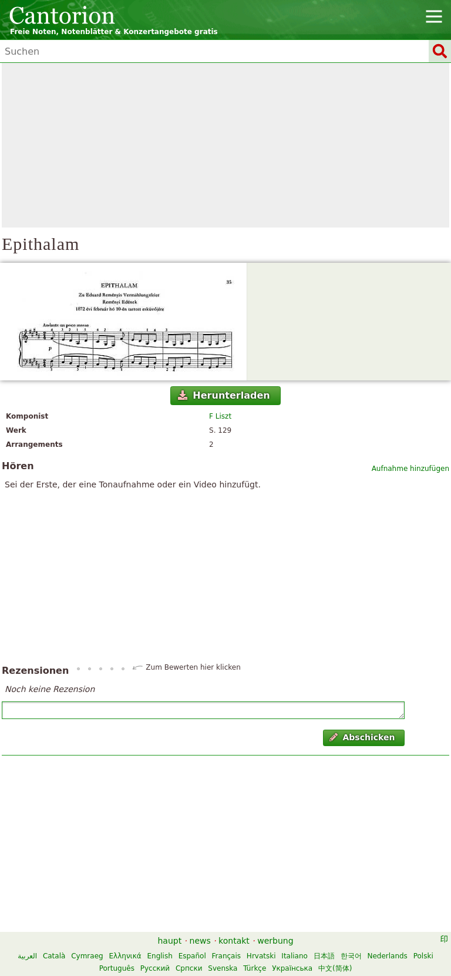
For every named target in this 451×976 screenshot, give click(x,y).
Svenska (222, 968)
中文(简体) (335, 968)
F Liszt (220, 416)
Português (116, 968)
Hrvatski (261, 956)
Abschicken (362, 737)
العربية (27, 956)
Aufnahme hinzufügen (410, 468)
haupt (169, 940)
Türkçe (254, 968)
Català (54, 956)
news (200, 940)
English (159, 956)
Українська (292, 968)
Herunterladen (224, 395)
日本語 (324, 956)
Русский (155, 968)
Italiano (294, 956)
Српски (189, 968)
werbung (275, 940)
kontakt (234, 940)
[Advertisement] (225, 145)
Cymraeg (87, 956)
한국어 (351, 956)
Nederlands (387, 956)
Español (192, 956)
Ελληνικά (125, 956)
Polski (423, 956)
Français (226, 956)
